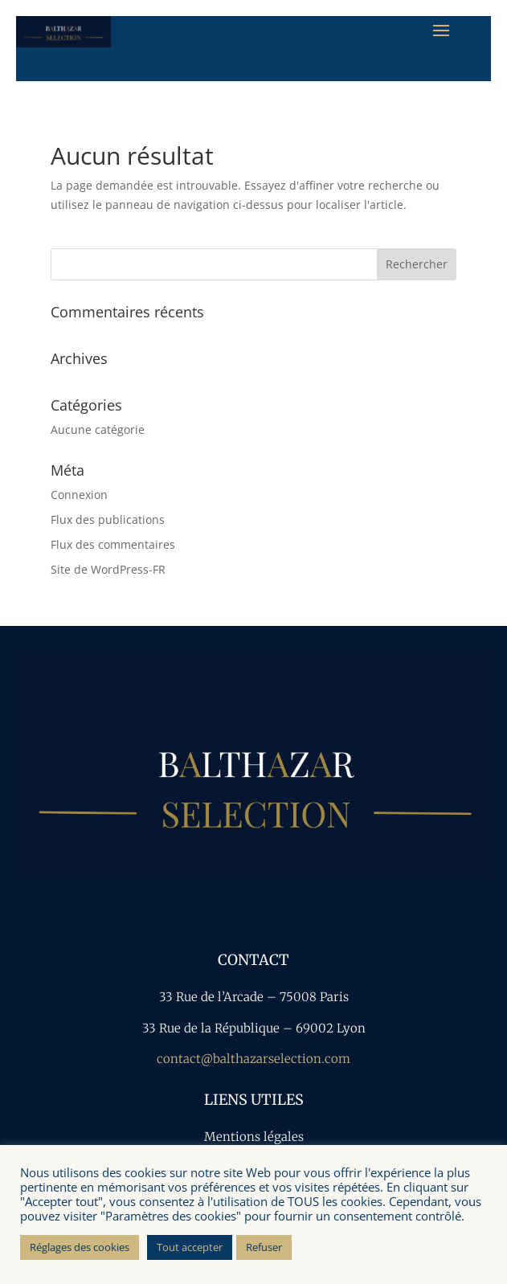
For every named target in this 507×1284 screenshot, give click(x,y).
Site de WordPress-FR (108, 569)
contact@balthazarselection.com (253, 1058)
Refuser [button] (264, 1247)
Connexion (79, 494)
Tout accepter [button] (190, 1247)
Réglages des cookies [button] (79, 1247)
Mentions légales (254, 1136)
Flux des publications (108, 519)
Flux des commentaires (113, 544)
